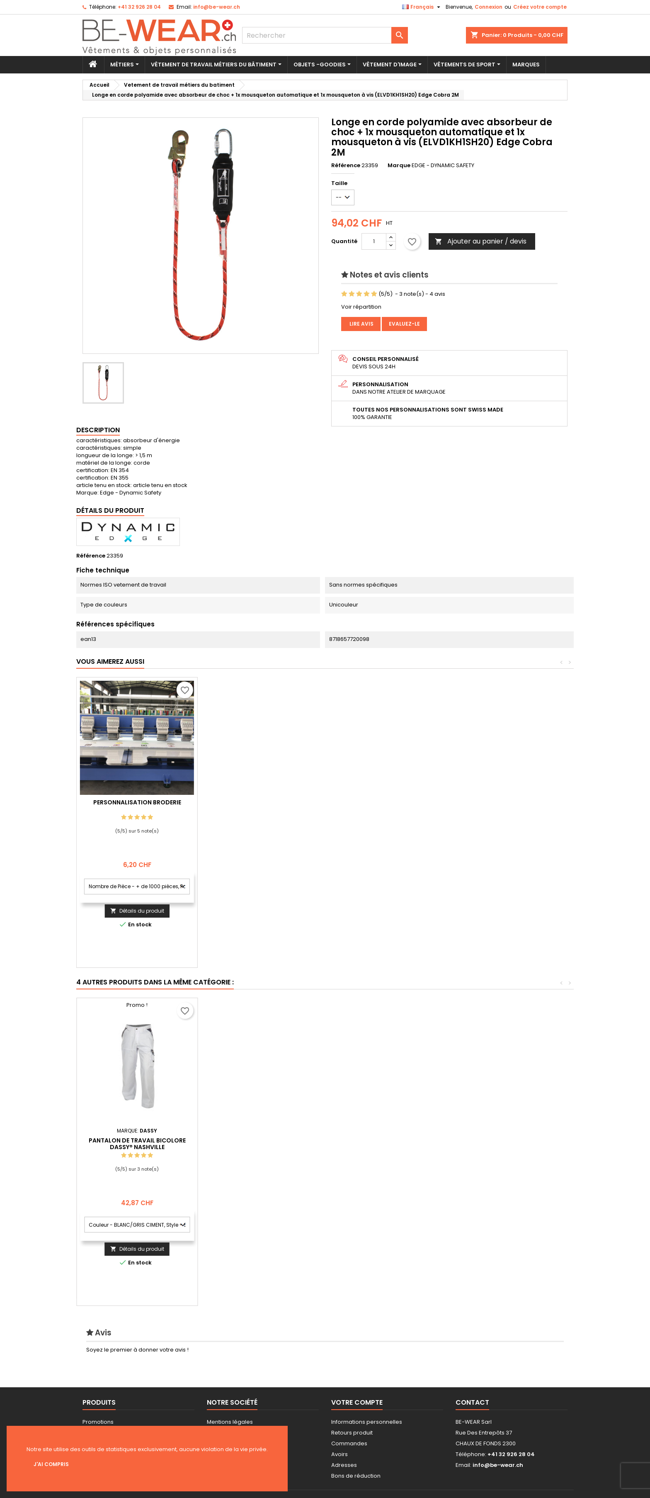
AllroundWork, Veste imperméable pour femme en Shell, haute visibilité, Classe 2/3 (137, 1139)
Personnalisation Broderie (258, 802)
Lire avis (361, 323)
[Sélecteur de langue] (422, 7)
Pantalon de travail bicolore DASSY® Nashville (500, 1143)
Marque (399, 165)
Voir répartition (361, 307)
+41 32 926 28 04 (139, 6)
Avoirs (339, 1454)
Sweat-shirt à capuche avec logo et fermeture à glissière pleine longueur (258, 1139)
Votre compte (357, 1402)
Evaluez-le (404, 323)
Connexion (488, 6)
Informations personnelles (366, 1422)
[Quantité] (373, 241)
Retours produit (352, 1433)
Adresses (344, 1465)
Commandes (349, 1443)
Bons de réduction (356, 1476)
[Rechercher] (325, 35)
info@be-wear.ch (216, 6)
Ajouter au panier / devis (480, 241)
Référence (345, 165)
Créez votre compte (540, 6)
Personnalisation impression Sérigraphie (137, 805)
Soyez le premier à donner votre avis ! (137, 1350)
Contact (472, 1402)
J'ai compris (51, 1464)
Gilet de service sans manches (379, 1133)
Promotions (98, 1422)
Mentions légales (230, 1422)
